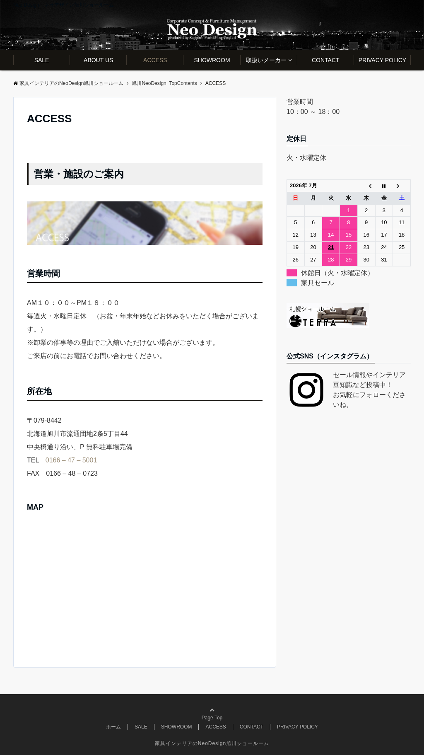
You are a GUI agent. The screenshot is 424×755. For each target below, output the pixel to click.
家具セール (317, 283)
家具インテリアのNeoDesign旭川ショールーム (212, 743)
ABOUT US (98, 60)
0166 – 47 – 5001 (71, 460)
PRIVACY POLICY (382, 60)
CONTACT (326, 60)
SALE (41, 60)
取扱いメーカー (266, 60)
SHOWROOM (212, 60)
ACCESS (155, 60)
